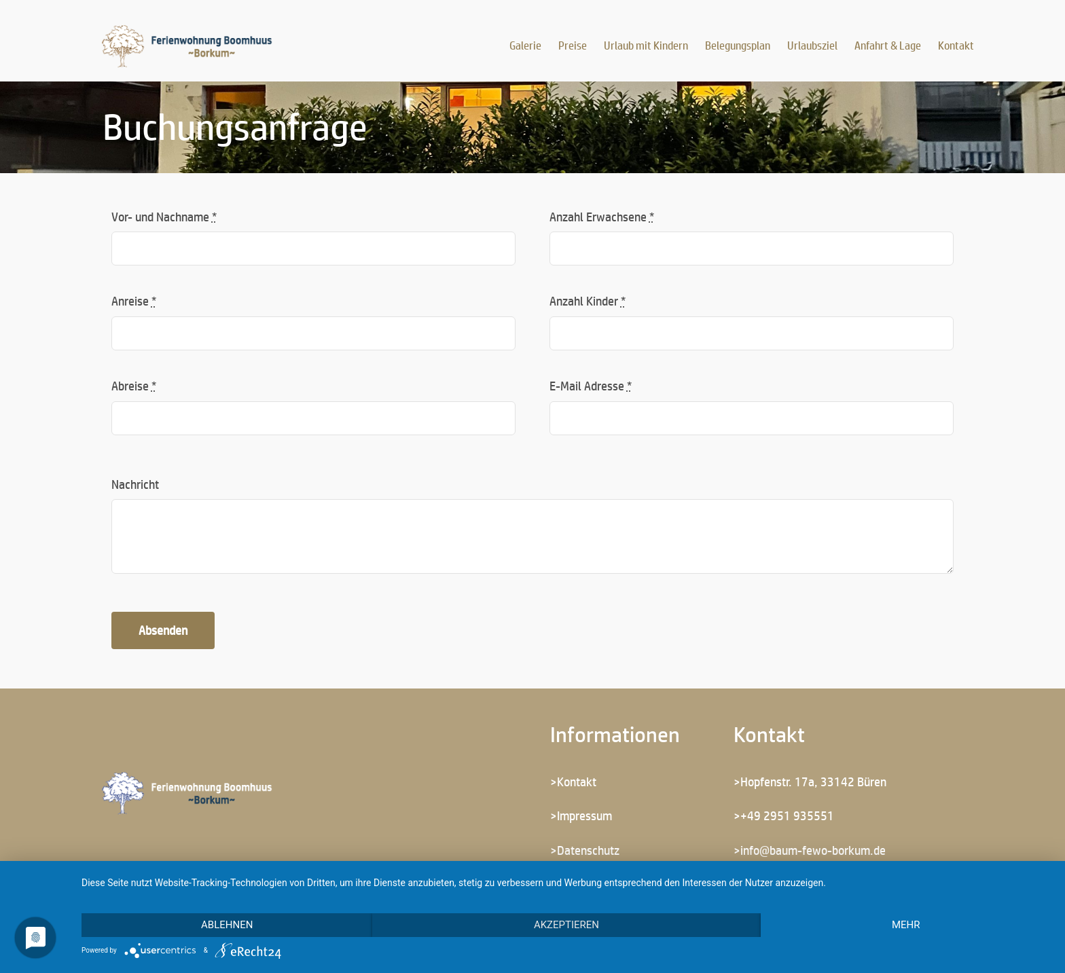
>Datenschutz (584, 850)
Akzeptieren (566, 925)
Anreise (133, 300)
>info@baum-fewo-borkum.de (810, 850)
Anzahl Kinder (587, 300)
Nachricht (135, 484)
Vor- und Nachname (164, 216)
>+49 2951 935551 (784, 815)
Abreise (133, 385)
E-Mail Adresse (590, 385)
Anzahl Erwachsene (601, 216)
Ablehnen (227, 925)
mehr (906, 925)
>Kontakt (573, 781)
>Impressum (581, 815)
